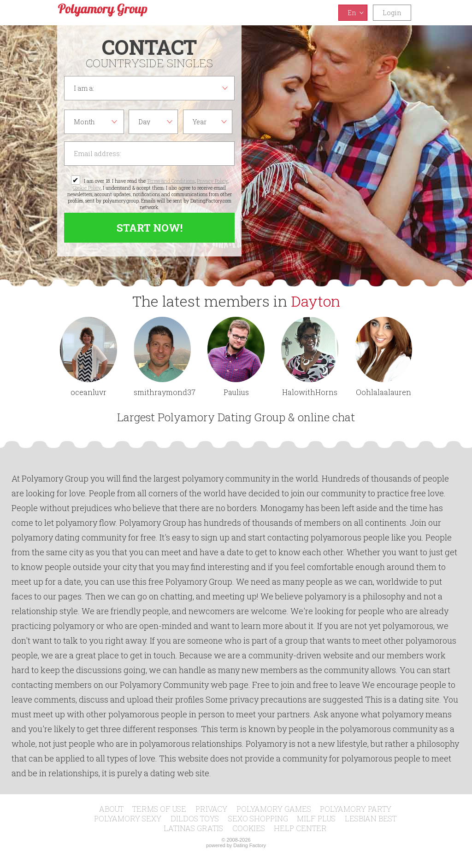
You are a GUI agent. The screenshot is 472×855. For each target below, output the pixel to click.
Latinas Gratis (193, 828)
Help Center (300, 828)
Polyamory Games (273, 809)
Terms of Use (159, 809)
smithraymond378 (162, 392)
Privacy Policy (212, 181)
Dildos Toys (195, 818)
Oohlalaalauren (383, 392)
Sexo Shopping (258, 818)
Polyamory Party (355, 809)
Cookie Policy (86, 188)
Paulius (236, 392)
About (111, 809)
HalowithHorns (309, 392)
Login (392, 12)
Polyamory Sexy (127, 818)
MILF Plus (316, 818)
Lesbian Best (370, 818)
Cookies (248, 828)
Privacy (211, 809)
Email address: (149, 153)
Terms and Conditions (171, 181)
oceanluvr (88, 392)
